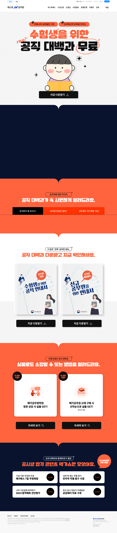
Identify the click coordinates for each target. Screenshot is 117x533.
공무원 (10, 1)
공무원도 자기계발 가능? (89, 210)
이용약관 (16, 516)
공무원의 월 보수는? (27, 210)
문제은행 (84, 7)
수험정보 (76, 7)
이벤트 (91, 7)
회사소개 (9, 516)
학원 (107, 7)
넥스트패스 (51, 7)
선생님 (68, 7)
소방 (17, 1)
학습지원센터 (89, 1)
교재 (97, 7)
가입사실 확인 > (96, 525)
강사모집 (32, 516)
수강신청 (61, 7)
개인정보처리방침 (24, 516)
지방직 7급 (80, 1)
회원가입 (101, 1)
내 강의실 (95, 1)
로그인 (107, 1)
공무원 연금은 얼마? (58, 210)
